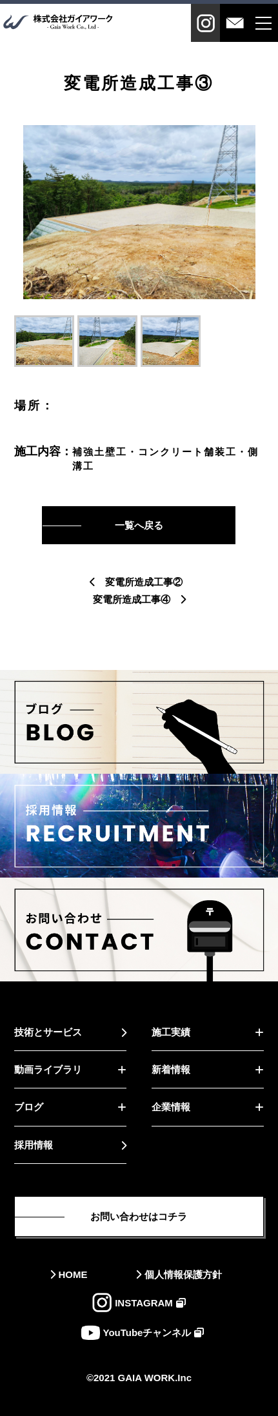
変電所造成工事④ (131, 599)
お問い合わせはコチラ (138, 1216)
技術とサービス (48, 1032)
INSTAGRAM (144, 1302)
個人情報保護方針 (183, 1274)
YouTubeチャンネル (147, 1332)
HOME (73, 1274)
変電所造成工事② (144, 581)
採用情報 (33, 1144)
